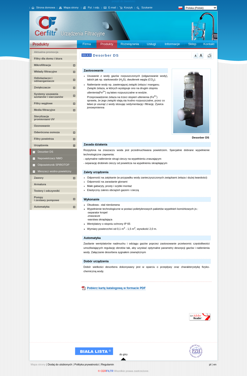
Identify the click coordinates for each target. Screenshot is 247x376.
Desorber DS (45, 151)
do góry (123, 354)
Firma (86, 44)
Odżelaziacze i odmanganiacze (44, 79)
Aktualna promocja (46, 52)
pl (210, 364)
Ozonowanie (42, 125)
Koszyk (128, 7)
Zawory (38, 177)
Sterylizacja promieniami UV (44, 118)
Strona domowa (45, 7)
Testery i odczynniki (47, 190)
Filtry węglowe (43, 103)
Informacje (172, 44)
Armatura (40, 184)
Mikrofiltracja (42, 65)
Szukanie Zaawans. (143, 9)
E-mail (112, 7)
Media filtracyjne (44, 109)
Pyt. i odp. (94, 7)
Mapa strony (71, 7)
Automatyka (41, 206)
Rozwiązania (130, 44)
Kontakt (208, 44)
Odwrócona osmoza (47, 132)
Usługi (151, 44)
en (214, 364)
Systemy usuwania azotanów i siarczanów (48, 95)
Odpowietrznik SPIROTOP (53, 164)
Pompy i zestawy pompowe (46, 199)
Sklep (192, 44)
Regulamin (107, 364)
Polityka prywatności (86, 364)
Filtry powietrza (44, 138)
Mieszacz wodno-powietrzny (54, 171)
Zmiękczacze (42, 87)
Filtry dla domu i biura (48, 58)
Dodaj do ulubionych (60, 364)
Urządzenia (41, 145)
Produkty (106, 44)
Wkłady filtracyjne (45, 71)
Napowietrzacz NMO (50, 158)
